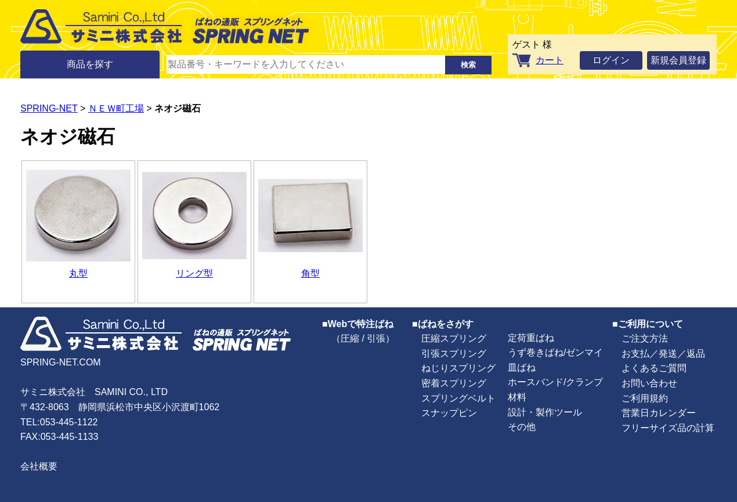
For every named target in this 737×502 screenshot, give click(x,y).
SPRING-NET (49, 108)
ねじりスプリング (458, 368)
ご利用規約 (645, 398)
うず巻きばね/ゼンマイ (555, 352)
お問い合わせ (649, 383)
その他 (522, 427)
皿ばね (522, 367)
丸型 (78, 273)
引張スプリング (453, 353)
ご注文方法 (645, 338)
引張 (376, 338)
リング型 (194, 273)
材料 (517, 397)
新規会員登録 (678, 60)
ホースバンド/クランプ (555, 382)
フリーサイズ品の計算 (668, 428)
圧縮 (350, 338)
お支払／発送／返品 (663, 353)
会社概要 (38, 466)
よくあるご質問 (654, 368)
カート (549, 60)
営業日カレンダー (659, 413)
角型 (310, 273)
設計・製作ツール (545, 412)
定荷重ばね (531, 338)
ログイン (611, 60)
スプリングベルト (458, 398)
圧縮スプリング (453, 338)
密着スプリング (453, 383)
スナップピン (449, 413)
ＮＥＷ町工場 (116, 108)
